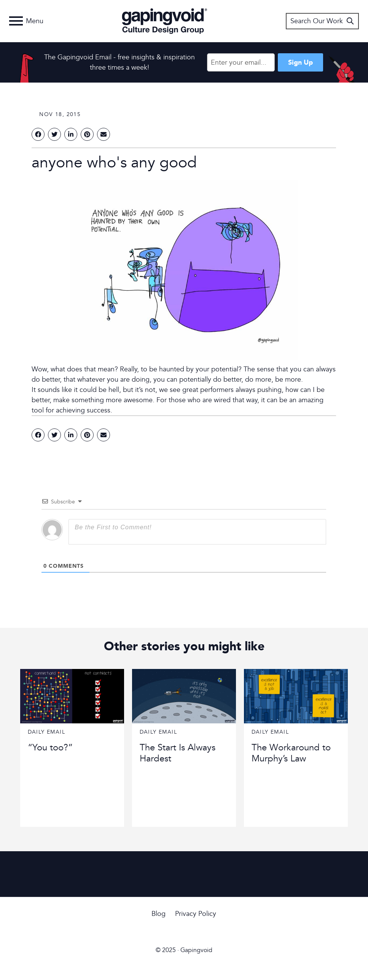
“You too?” (50, 747)
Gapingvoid (164, 21)
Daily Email (46, 732)
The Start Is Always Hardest (177, 753)
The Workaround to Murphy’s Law (291, 753)
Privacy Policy (195, 913)
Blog (158, 913)
